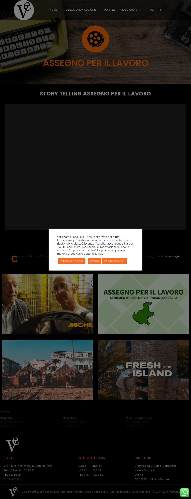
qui (100, 253)
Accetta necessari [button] (114, 260)
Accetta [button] (94, 260)
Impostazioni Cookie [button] (71, 260)
